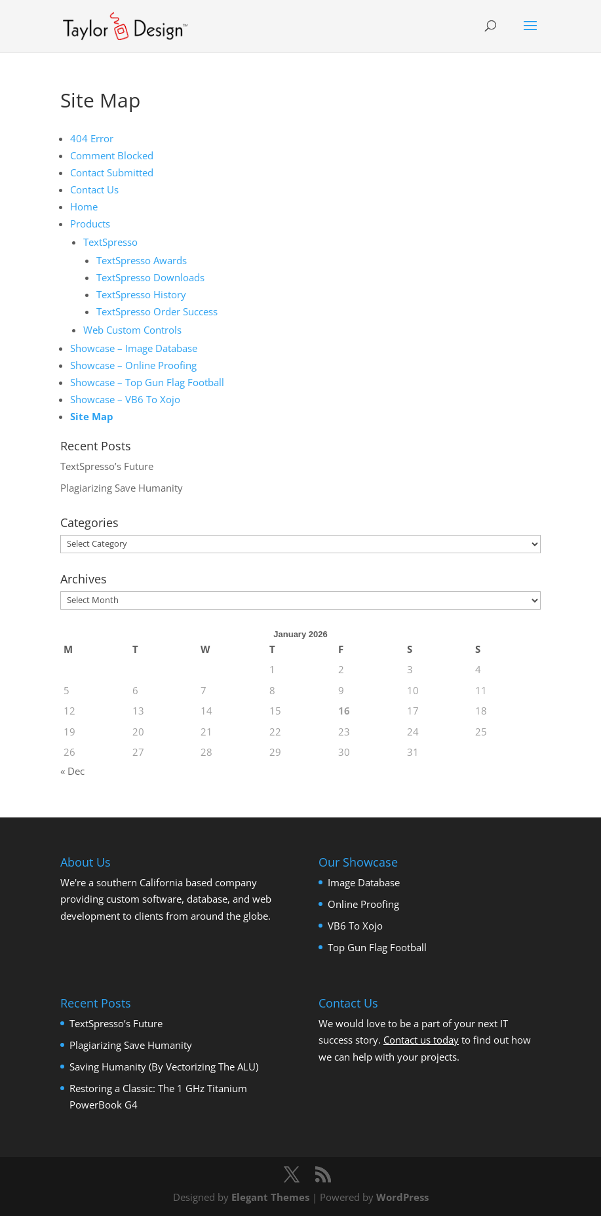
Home (84, 206)
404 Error (91, 138)
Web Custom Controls (132, 329)
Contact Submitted (111, 172)
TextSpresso (110, 241)
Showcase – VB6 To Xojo (125, 399)
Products (90, 223)
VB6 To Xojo (355, 925)
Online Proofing (363, 904)
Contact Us (94, 189)
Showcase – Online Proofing (133, 365)
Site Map (91, 416)
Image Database (364, 882)
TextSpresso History (141, 294)
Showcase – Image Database (133, 348)
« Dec (72, 770)
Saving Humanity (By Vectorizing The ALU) (163, 1066)
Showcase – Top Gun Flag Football (147, 382)
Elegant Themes (270, 1197)
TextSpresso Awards (141, 260)
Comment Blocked (111, 155)
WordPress (402, 1197)
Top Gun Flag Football (377, 947)
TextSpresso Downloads (150, 277)
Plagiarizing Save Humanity (121, 487)
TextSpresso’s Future (106, 466)
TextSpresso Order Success (157, 311)
